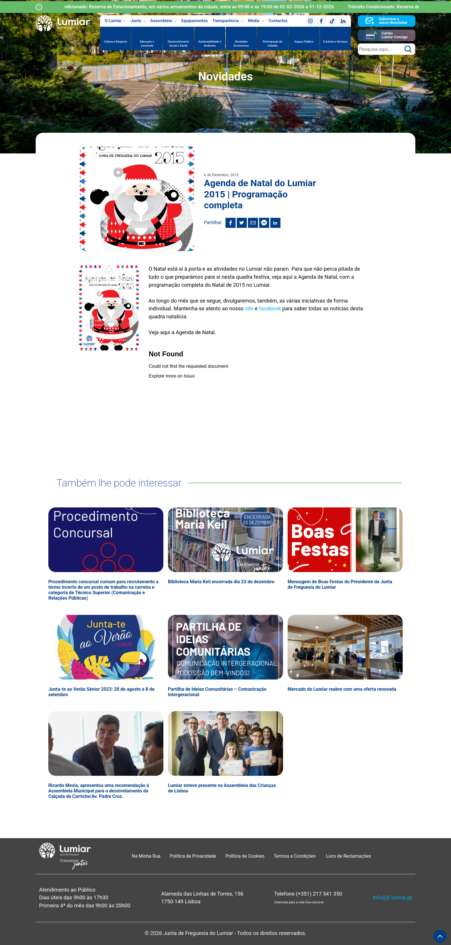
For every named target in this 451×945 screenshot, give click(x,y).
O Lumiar (115, 21)
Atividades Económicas (241, 43)
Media (256, 21)
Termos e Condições (295, 856)
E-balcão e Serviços (335, 41)
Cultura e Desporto (115, 41)
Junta (138, 21)
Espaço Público (304, 41)
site (249, 308)
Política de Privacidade (193, 856)
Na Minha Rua (146, 856)
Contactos (278, 20)
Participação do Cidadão (272, 43)
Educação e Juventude (147, 43)
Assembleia (163, 21)
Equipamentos (194, 20)
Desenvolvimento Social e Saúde (178, 43)
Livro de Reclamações (348, 856)
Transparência (227, 21)
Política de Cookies (245, 856)
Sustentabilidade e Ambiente (209, 43)
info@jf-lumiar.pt (392, 897)
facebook (270, 308)
